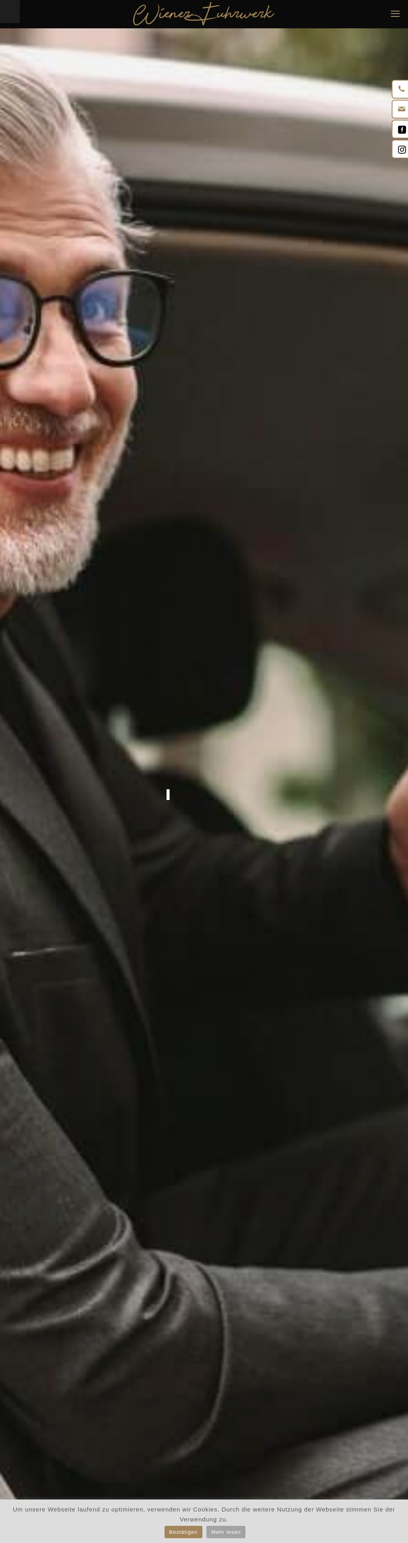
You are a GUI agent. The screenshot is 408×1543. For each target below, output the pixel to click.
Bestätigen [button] (183, 1532)
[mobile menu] (395, 14)
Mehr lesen (226, 1532)
